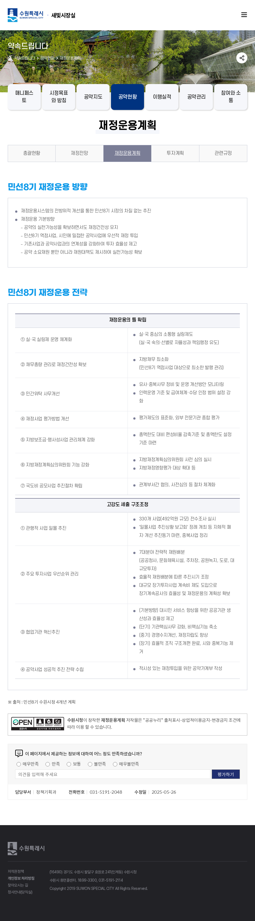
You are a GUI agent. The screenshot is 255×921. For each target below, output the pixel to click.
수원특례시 (27, 848)
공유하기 (241, 57)
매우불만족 (129, 763)
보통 (77, 763)
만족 (56, 763)
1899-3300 (87, 880)
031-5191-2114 (111, 880)
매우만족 (31, 763)
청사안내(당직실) (20, 892)
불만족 (100, 763)
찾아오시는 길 (18, 885)
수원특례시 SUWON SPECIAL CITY (63, 15)
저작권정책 (16, 871)
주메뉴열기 (244, 14)
